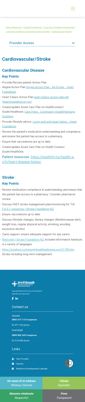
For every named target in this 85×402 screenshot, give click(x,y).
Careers (17, 363)
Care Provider (20, 359)
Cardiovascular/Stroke (61, 31)
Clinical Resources (13, 27)
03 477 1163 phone (21, 325)
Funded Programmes (32, 27)
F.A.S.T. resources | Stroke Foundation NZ (28, 209)
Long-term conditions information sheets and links (28, 31)
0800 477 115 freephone (24, 319)
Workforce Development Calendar (29, 368)
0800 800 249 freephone (24, 335)
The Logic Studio (24, 294)
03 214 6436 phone (21, 340)
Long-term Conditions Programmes (58, 27)
